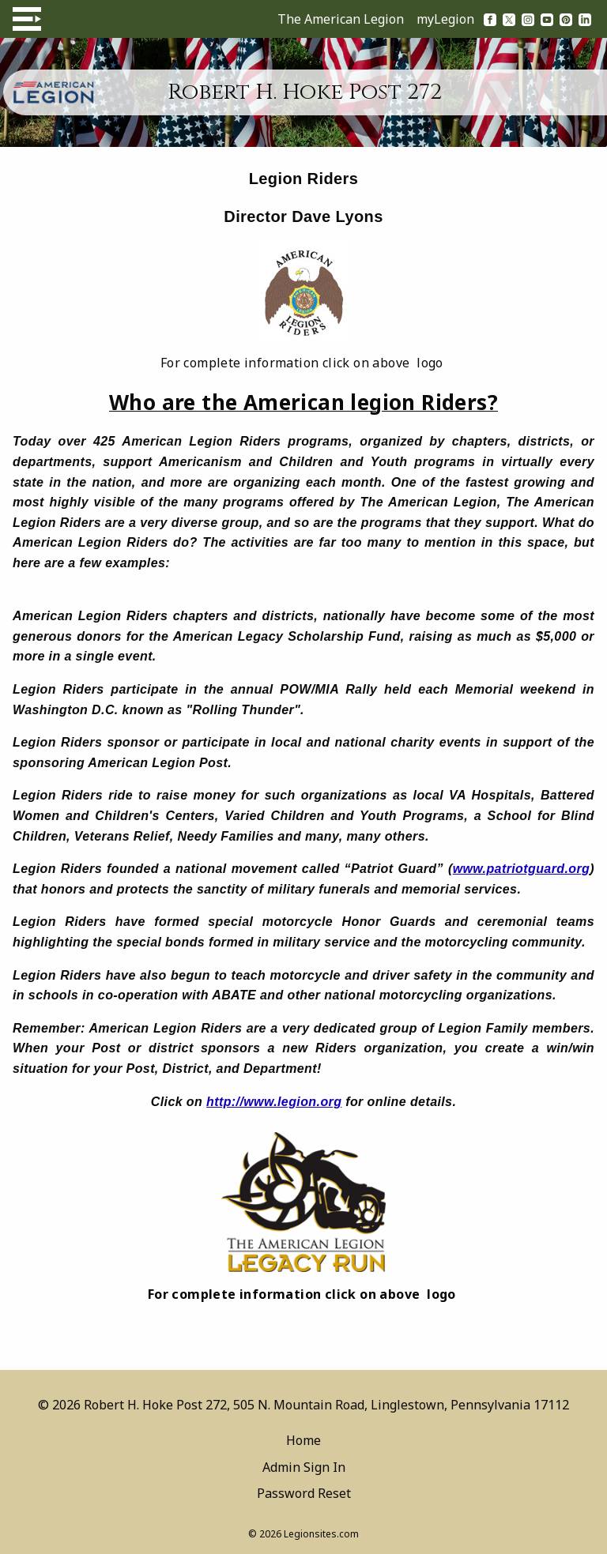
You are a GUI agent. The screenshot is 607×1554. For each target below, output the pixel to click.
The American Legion (340, 19)
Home (303, 1440)
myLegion (445, 19)
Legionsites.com (321, 1534)
